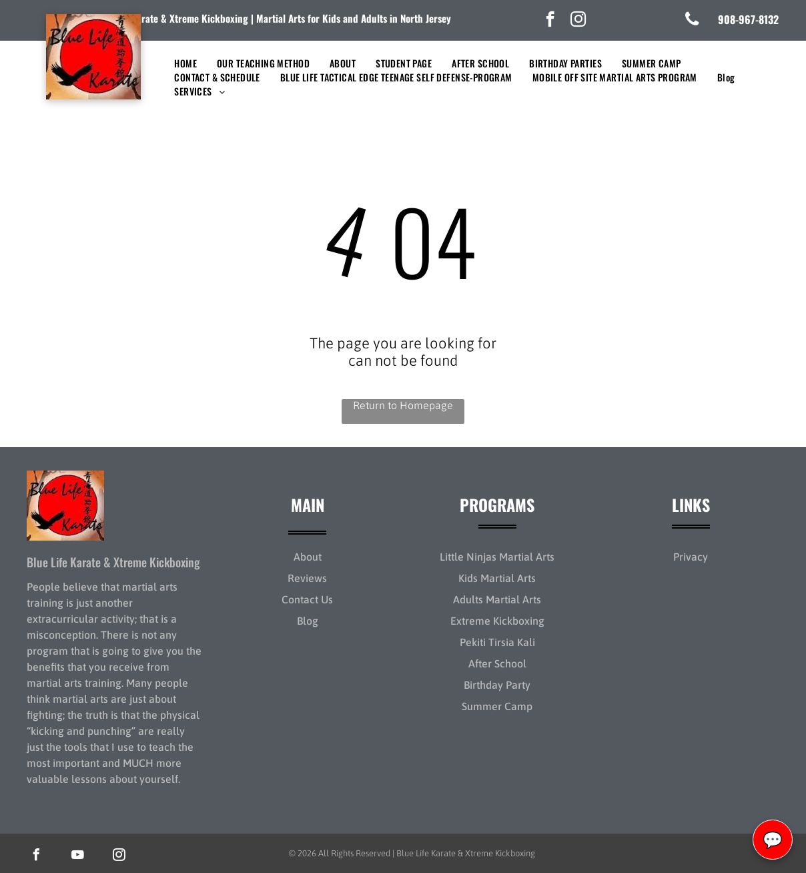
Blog (307, 621)
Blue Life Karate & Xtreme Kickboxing (113, 562)
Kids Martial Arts (497, 578)
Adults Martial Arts (497, 599)
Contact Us (307, 599)
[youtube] (77, 857)
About (308, 557)
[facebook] (550, 20)
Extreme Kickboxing (497, 621)
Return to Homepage (403, 405)
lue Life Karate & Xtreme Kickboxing (172, 18)
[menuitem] (185, 63)
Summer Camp (497, 706)
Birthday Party (497, 685)
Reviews (307, 578)
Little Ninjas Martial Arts (497, 557)
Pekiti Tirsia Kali (497, 642)
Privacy (690, 557)
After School (497, 663)
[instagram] (578, 20)
